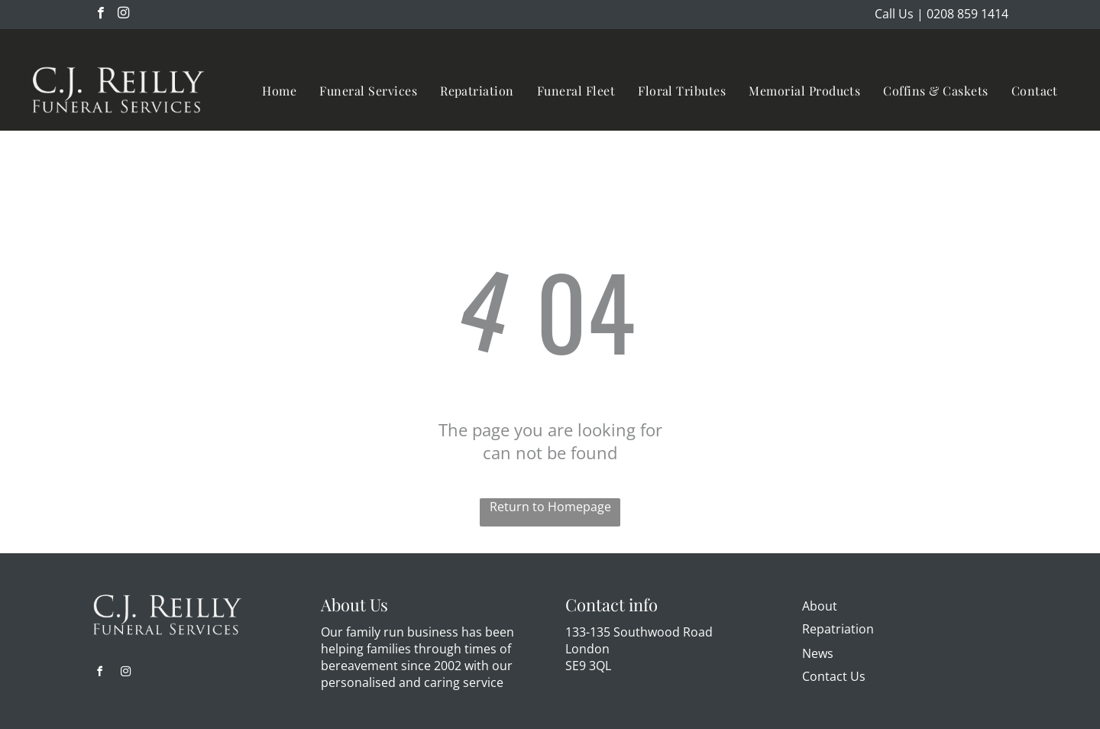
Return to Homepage (550, 506)
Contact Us (833, 676)
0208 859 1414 (967, 13)
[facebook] (100, 14)
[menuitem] (279, 90)
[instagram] (123, 14)
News (817, 653)
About (819, 606)
